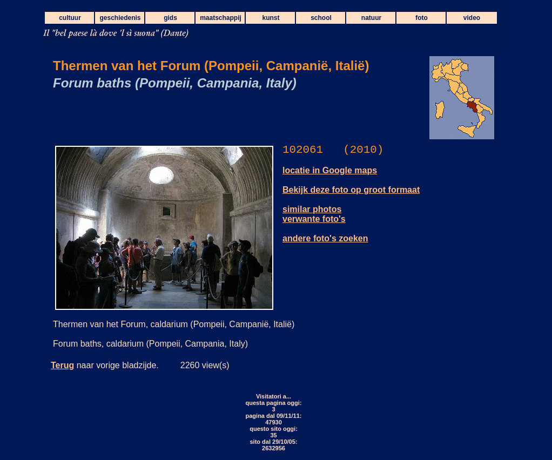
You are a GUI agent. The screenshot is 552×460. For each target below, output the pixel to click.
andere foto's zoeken (325, 238)
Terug (62, 365)
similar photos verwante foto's (314, 214)
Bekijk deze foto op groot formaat (351, 189)
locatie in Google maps (329, 170)
